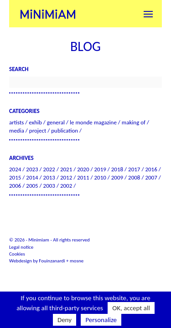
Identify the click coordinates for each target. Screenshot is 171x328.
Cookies (17, 254)
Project (37, 130)
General (56, 122)
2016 (151, 169)
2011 (83, 177)
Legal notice (21, 247)
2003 (49, 185)
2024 (15, 169)
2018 (117, 169)
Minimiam (48, 13)
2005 (32, 185)
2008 (134, 177)
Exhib (35, 122)
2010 (100, 177)
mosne (76, 261)
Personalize (101, 320)
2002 (66, 185)
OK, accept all (131, 308)
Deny (64, 320)
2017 (134, 169)
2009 (117, 177)
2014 (32, 177)
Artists (16, 122)
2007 (151, 177)
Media (16, 130)
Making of (133, 122)
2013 (49, 177)
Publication (64, 130)
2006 (15, 185)
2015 (15, 177)
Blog (85, 46)
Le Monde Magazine (93, 122)
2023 (32, 169)
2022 (49, 169)
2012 (66, 177)
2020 (83, 169)
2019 (100, 169)
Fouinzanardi (52, 261)
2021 (66, 169)
